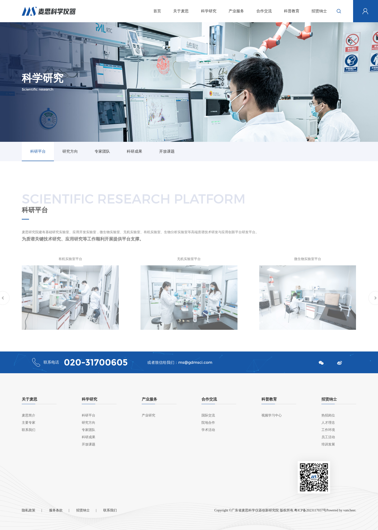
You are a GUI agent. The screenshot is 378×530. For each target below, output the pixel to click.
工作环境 (328, 430)
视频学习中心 (271, 415)
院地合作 (208, 422)
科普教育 (291, 11)
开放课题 (167, 151)
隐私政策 (28, 510)
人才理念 (328, 422)
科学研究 (208, 11)
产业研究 (148, 415)
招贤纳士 (319, 11)
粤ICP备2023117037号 (310, 510)
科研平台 (38, 151)
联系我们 (28, 430)
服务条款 (56, 510)
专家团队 (102, 151)
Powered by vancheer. (341, 510)
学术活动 (208, 430)
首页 (157, 11)
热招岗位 (328, 415)
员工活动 (328, 437)
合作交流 (264, 11)
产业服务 (236, 11)
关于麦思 (181, 11)
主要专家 (28, 422)
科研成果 (134, 151)
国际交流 (208, 415)
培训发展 (328, 444)
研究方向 (70, 151)
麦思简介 (28, 415)
